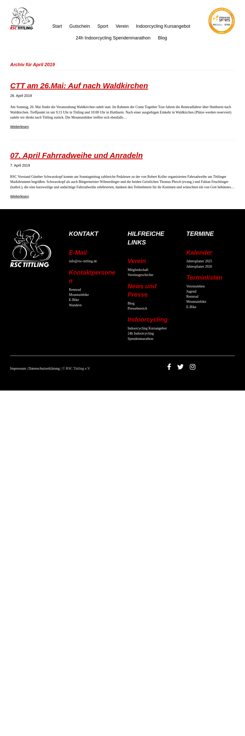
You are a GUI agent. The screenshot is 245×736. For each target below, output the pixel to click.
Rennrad (75, 290)
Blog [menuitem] (162, 37)
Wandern (75, 305)
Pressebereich (137, 308)
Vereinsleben (195, 286)
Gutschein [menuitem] (79, 26)
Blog (131, 303)
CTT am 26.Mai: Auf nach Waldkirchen (79, 85)
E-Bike (74, 300)
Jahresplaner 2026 (199, 266)
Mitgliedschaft (138, 270)
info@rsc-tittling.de (83, 261)
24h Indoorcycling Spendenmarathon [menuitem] (113, 37)
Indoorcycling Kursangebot (147, 328)
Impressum (18, 368)
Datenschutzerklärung (44, 368)
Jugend (191, 291)
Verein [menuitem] (122, 26)
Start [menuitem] (57, 26)
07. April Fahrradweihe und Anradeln (76, 155)
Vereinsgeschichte (140, 275)
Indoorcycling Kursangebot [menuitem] (163, 26)
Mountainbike (79, 295)
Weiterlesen (19, 127)
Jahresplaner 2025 (199, 261)
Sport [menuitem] (102, 26)
